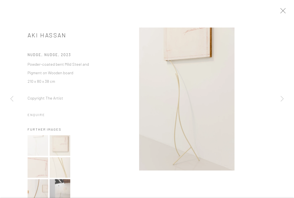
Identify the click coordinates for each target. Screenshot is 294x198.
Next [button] (282, 99)
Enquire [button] (36, 116)
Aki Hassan (47, 36)
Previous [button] (12, 99)
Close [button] (285, 12)
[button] (38, 147)
